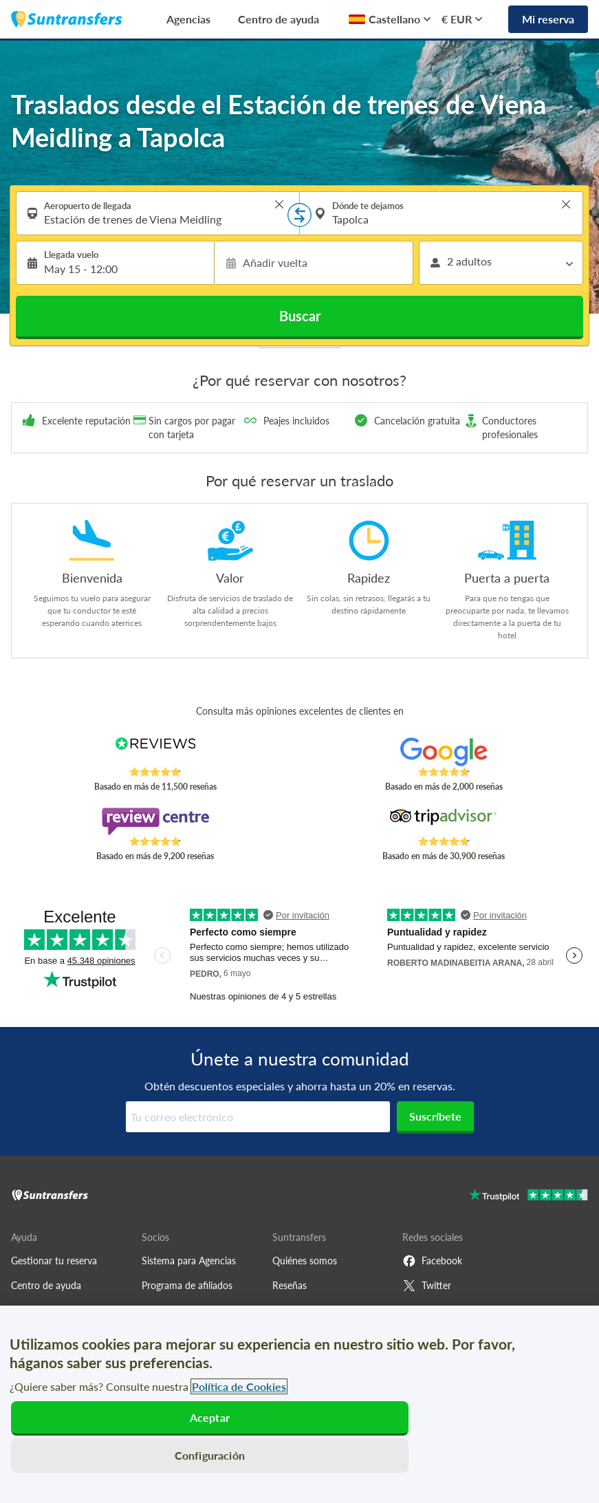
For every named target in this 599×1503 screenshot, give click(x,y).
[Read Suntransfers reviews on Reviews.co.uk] (155, 751)
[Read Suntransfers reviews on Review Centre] (155, 821)
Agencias (188, 18)
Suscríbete (435, 1116)
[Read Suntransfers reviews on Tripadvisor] (443, 821)
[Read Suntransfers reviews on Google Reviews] (443, 751)
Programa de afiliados (187, 1285)
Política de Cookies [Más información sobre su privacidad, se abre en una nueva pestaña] (239, 1386)
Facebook (432, 1261)
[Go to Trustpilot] (528, 1196)
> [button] (279, 204)
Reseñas (289, 1285)
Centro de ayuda (278, 18)
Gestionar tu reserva (54, 1260)
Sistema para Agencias (189, 1260)
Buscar (299, 315)
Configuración (210, 1455)
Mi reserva (548, 18)
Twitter (426, 1286)
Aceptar (210, 1417)
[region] (299, 1404)
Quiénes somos (304, 1260)
